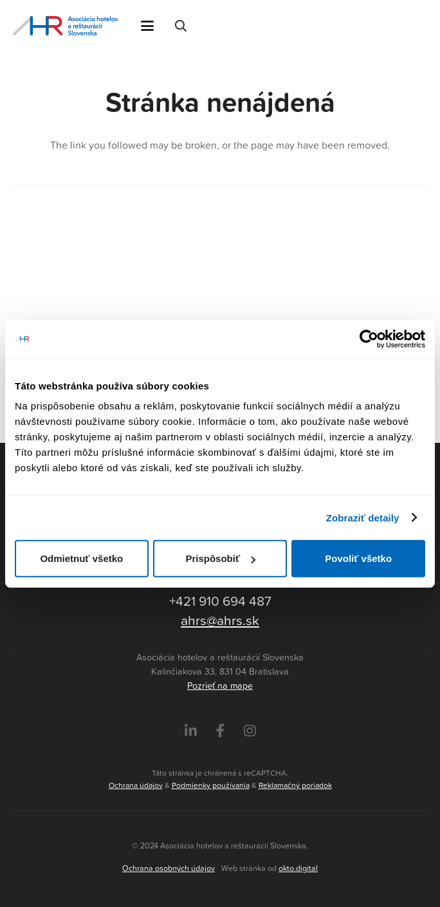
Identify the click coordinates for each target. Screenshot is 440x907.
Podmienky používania (211, 785)
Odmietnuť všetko (81, 558)
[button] (147, 25)
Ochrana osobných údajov (168, 868)
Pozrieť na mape (220, 685)
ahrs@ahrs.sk (220, 620)
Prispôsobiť (220, 558)
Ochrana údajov (136, 785)
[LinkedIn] (191, 731)
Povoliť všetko (358, 558)
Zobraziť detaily (362, 517)
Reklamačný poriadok (295, 785)
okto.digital (298, 868)
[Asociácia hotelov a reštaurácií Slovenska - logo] (65, 25)
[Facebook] (220, 731)
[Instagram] (250, 731)
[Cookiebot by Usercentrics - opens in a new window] (369, 338)
